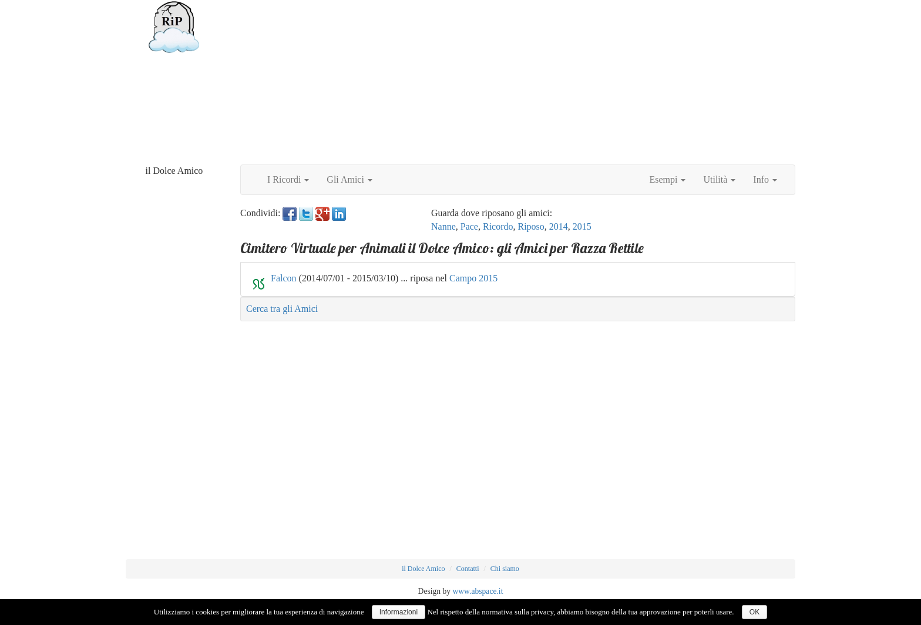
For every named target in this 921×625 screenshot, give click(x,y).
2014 (558, 226)
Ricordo (498, 226)
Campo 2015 (473, 278)
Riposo (531, 226)
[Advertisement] (517, 82)
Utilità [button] (719, 179)
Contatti (467, 568)
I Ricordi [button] (288, 179)
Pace (469, 226)
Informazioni (398, 612)
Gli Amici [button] (349, 179)
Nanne (443, 226)
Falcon (284, 278)
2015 (582, 226)
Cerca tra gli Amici (282, 309)
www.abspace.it (477, 591)
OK (754, 612)
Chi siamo (504, 568)
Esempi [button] (667, 179)
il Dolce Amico (423, 568)
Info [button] (765, 179)
